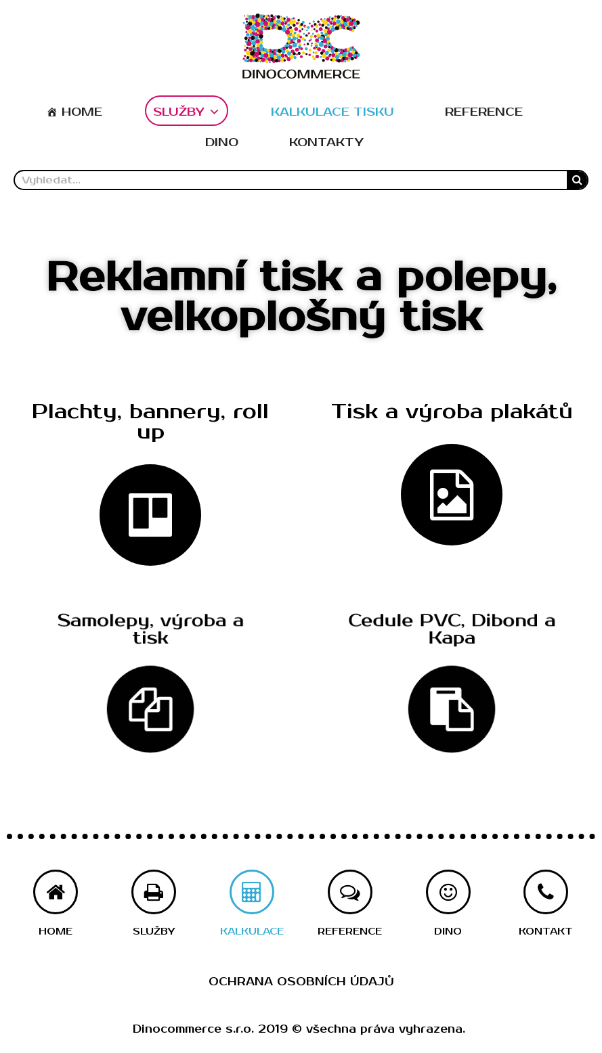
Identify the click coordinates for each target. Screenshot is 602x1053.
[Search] (577, 180)
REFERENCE (484, 112)
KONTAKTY (326, 142)
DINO (221, 142)
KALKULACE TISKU (332, 112)
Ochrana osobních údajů (301, 982)
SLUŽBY (186, 112)
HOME (82, 112)
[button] (151, 424)
